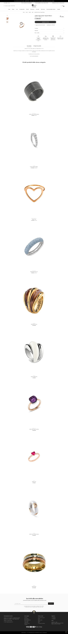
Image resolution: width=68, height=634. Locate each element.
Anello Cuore (34, 219)
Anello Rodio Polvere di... (34, 271)
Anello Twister (34, 586)
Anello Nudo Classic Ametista (34, 429)
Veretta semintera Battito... (34, 166)
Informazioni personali (41, 617)
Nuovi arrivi (32, 9)
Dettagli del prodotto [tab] (37, 45)
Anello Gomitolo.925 (34, 376)
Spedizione (26, 617)
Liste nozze (43, 9)
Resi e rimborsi (26, 618)
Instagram (54, 618)
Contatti (58, 9)
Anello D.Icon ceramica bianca (34, 534)
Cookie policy (26, 622)
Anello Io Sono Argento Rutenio (34, 114)
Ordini (39, 618)
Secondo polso (21, 9)
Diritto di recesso (26, 623)
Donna (13, 9)
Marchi (27, 9)
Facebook (53, 617)
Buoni (39, 622)
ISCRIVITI (51, 603)
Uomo (9, 9)
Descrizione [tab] (29, 45)
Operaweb (45, 632)
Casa (17, 9)
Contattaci (25, 624)
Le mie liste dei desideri (41, 623)
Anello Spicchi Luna (34, 324)
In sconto (37, 9)
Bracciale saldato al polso (51, 9)
